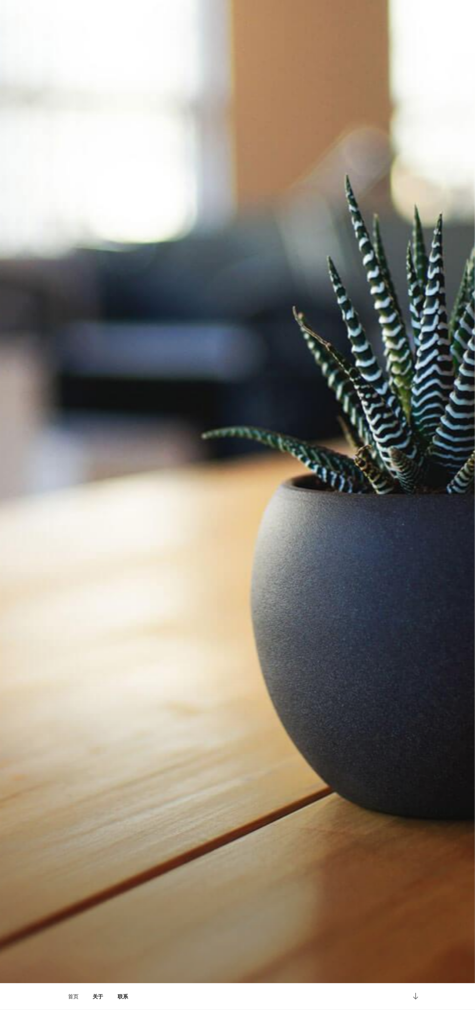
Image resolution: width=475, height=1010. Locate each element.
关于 (98, 997)
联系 (123, 997)
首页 (73, 997)
